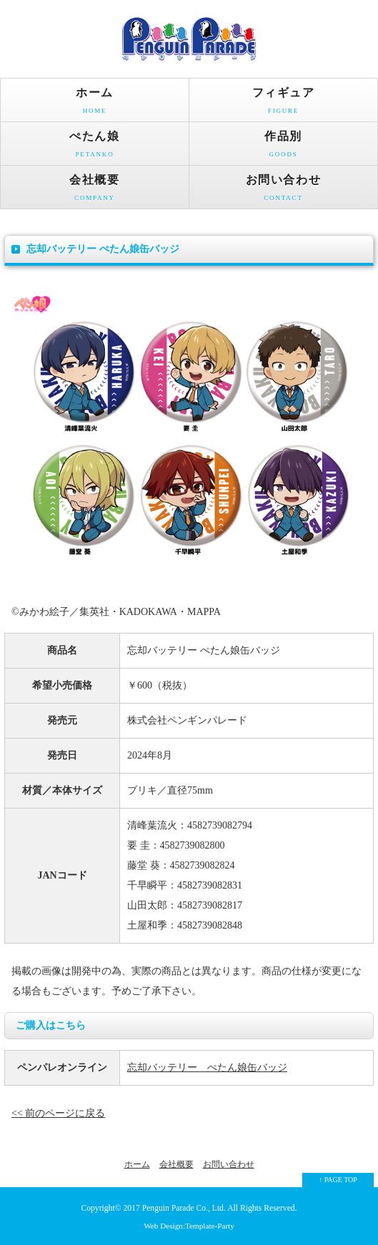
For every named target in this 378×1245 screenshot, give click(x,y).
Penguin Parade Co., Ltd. (184, 1208)
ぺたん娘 (95, 147)
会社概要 (95, 191)
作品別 (283, 147)
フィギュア (283, 103)
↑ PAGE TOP (338, 1180)
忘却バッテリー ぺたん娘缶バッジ (207, 1067)
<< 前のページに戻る (58, 1113)
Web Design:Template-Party (189, 1225)
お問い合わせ (283, 191)
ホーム (95, 103)
